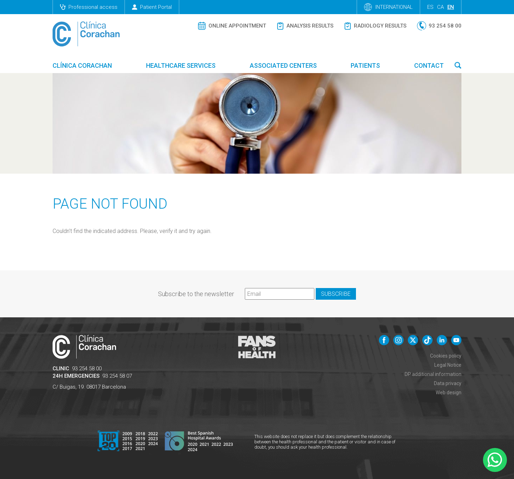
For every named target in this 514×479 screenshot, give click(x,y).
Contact (429, 65)
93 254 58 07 (117, 376)
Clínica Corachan (82, 65)
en (450, 7)
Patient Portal (152, 7)
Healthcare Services (181, 65)
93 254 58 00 (87, 368)
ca (440, 7)
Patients (365, 65)
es (430, 7)
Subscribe (336, 294)
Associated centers (283, 65)
